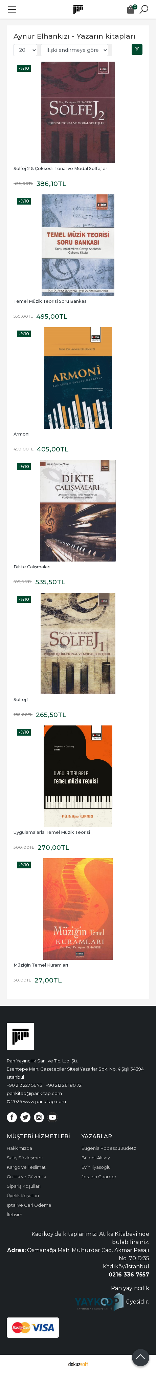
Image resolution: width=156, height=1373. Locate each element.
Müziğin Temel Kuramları (41, 965)
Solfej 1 (21, 699)
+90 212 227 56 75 (24, 1085)
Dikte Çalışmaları (32, 566)
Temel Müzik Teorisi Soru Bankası (51, 301)
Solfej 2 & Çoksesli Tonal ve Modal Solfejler (60, 168)
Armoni (21, 434)
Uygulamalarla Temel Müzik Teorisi (52, 832)
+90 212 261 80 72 (64, 1085)
